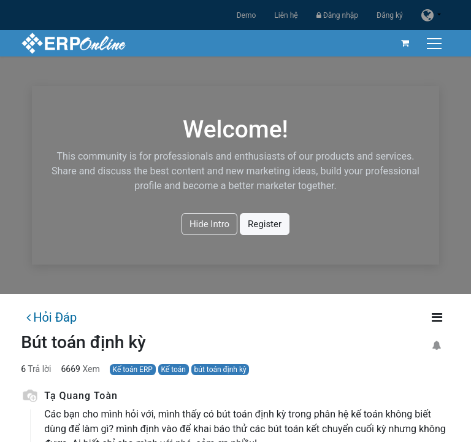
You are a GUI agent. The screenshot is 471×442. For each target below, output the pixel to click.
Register (264, 224)
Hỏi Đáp (51, 317)
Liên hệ (285, 15)
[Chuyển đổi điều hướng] (435, 43)
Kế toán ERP (133, 369)
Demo (246, 15)
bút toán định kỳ (220, 369)
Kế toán (173, 369)
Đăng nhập (337, 15)
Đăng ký (390, 15)
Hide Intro (209, 224)
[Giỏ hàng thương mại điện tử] (405, 43)
